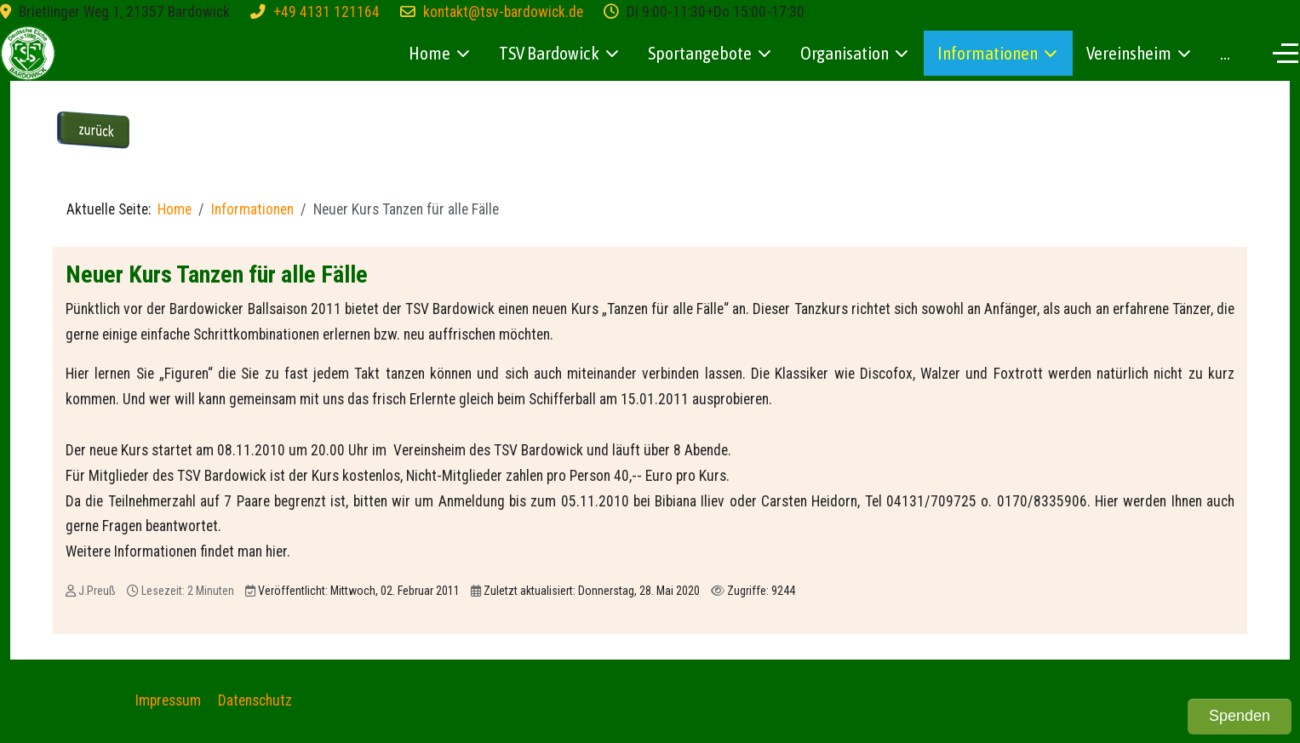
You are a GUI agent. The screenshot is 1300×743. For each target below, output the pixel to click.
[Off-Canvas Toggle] (1285, 53)
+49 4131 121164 (326, 11)
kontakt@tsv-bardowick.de (503, 11)
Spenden (1239, 715)
